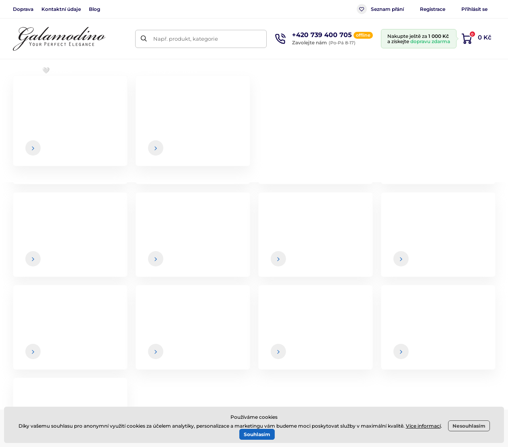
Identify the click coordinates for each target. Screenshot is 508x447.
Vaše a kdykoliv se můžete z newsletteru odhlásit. (341, 267)
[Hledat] (144, 39)
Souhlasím (257, 434)
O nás (459, 323)
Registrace (432, 9)
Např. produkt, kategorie (185, 38)
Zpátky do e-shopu (254, 206)
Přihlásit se (474, 9)
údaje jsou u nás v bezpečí (296, 267)
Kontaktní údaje (61, 9)
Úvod (19, 95)
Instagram (126, 349)
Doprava (23, 9)
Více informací (423, 426)
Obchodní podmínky (300, 323)
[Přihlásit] (477, 251)
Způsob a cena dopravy (304, 339)
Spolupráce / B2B (295, 371)
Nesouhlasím (468, 426)
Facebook (78, 349)
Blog (94, 9)
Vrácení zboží (290, 354)
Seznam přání (380, 9)
